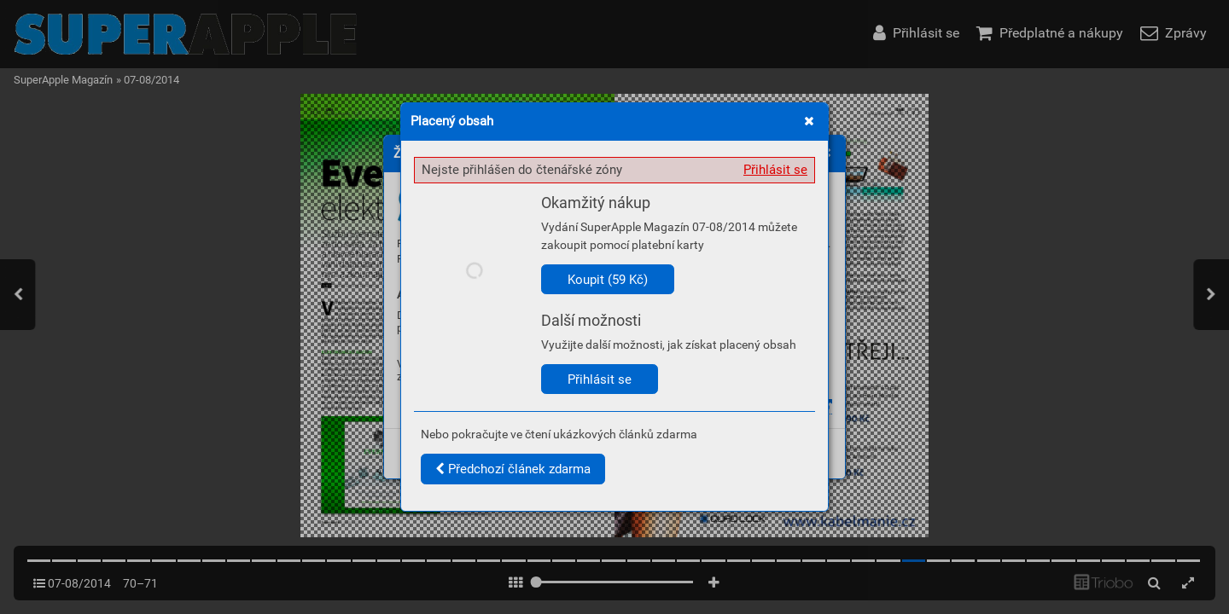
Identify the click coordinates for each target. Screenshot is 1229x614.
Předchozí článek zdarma (513, 469)
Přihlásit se (775, 169)
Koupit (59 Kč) (608, 279)
